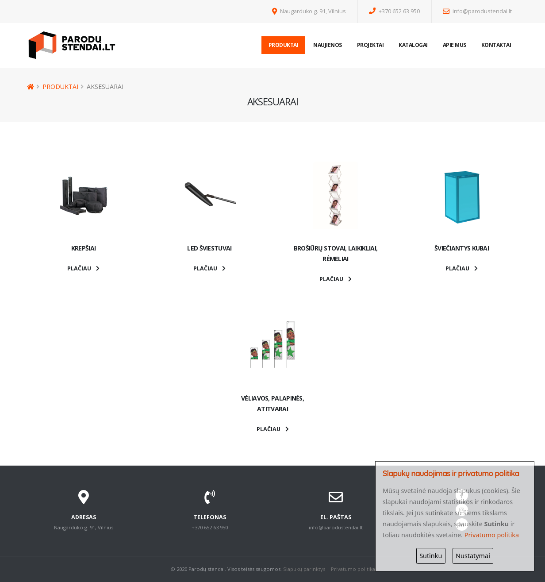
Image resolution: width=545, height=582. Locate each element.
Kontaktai (496, 45)
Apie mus (454, 45)
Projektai (370, 45)
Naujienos (327, 45)
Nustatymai (473, 555)
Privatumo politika (353, 569)
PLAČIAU (83, 268)
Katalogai (413, 45)
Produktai (284, 45)
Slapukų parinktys (304, 569)
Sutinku (430, 555)
